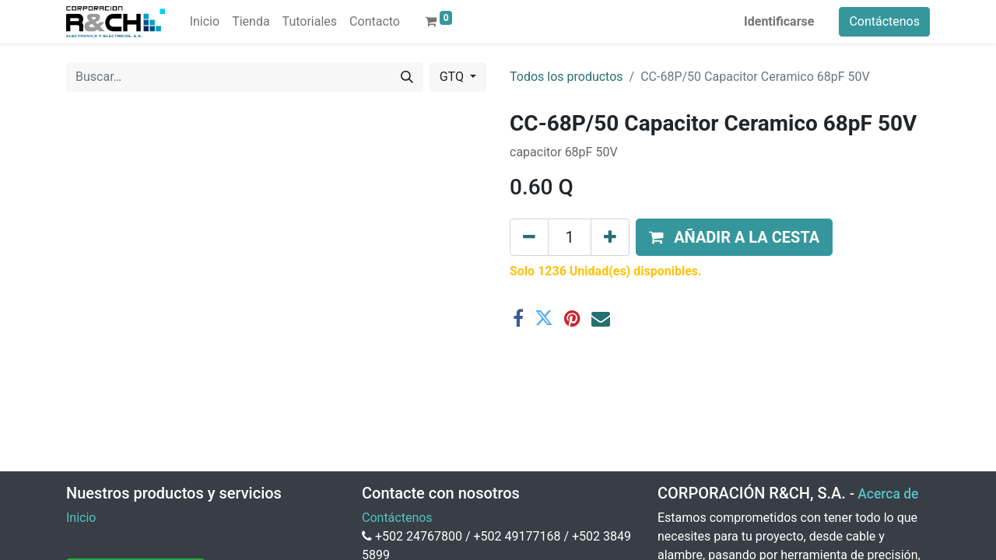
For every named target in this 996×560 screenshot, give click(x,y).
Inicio (81, 517)
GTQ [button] (453, 76)
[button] (734, 237)
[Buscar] (407, 77)
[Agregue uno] (610, 237)
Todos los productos (566, 76)
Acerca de (887, 494)
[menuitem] (205, 21)
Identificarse (779, 21)
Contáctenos (884, 21)
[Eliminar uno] (529, 237)
